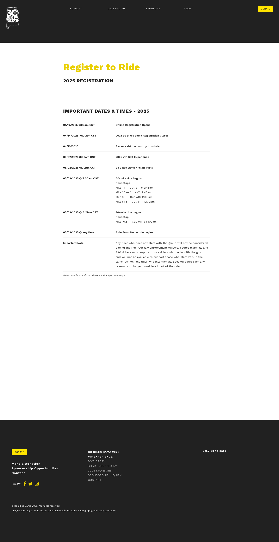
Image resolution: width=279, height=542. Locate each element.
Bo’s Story (96, 461)
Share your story (102, 466)
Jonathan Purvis (57, 510)
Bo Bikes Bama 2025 (103, 452)
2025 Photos (117, 8)
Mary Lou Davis (106, 510)
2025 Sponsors (100, 470)
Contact (18, 473)
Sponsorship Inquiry (105, 475)
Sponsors (153, 8)
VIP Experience (100, 456)
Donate (265, 9)
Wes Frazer (40, 510)
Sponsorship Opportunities (35, 468)
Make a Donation (26, 463)
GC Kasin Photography (79, 510)
